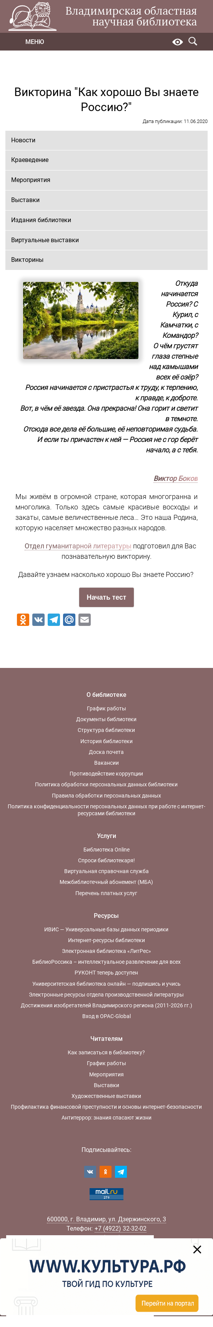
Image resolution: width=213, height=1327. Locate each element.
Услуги (106, 836)
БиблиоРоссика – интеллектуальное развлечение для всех (106, 962)
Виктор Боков (175, 478)
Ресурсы (106, 915)
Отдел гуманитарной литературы (78, 546)
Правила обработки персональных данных (106, 795)
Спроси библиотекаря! (106, 860)
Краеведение (29, 160)
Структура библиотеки (106, 730)
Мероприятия (30, 180)
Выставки (25, 200)
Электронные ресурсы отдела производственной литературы (106, 994)
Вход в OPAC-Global (106, 1016)
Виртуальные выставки (45, 240)
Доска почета (106, 752)
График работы (106, 708)
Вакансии (106, 763)
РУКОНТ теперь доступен (106, 973)
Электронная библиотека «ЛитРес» (106, 951)
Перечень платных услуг (106, 893)
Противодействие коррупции (106, 774)
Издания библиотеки (41, 220)
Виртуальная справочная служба (106, 871)
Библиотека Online (106, 849)
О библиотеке (106, 694)
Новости (23, 140)
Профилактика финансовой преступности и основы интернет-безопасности (106, 1107)
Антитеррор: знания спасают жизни (106, 1118)
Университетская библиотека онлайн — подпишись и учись (106, 984)
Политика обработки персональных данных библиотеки (106, 784)
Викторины (27, 259)
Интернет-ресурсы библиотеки (106, 940)
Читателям (106, 1038)
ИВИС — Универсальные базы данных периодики (106, 929)
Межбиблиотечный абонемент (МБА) (106, 882)
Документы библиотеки (106, 719)
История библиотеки (106, 741)
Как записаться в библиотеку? (106, 1052)
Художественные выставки (106, 1096)
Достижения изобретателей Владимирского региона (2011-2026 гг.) (106, 1005)
